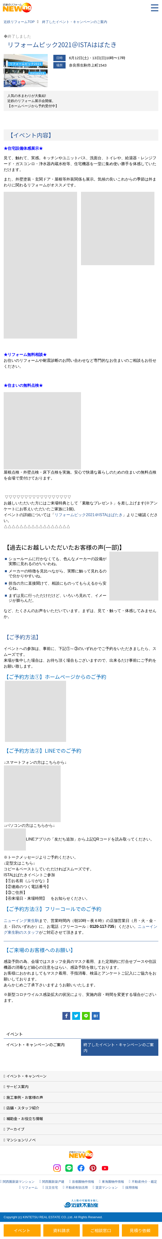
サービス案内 (17, 1086)
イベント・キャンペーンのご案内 (35, 1044)
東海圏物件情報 (113, 1181)
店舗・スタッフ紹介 (22, 1107)
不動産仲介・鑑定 (144, 1181)
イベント (22, 1230)
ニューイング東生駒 (21, 921)
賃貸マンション (106, 1187)
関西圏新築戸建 (53, 1181)
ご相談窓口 (100, 1230)
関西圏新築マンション (19, 1181)
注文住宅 (51, 1187)
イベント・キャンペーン (26, 1076)
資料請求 (61, 1230)
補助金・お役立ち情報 (24, 1118)
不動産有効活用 (77, 1187)
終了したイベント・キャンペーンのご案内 (118, 1047)
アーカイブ (15, 1129)
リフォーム (30, 1187)
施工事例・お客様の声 (24, 1097)
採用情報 (131, 1187)
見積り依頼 (140, 1230)
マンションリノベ (21, 1139)
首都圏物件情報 (83, 1181)
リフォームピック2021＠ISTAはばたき (89, 515)
